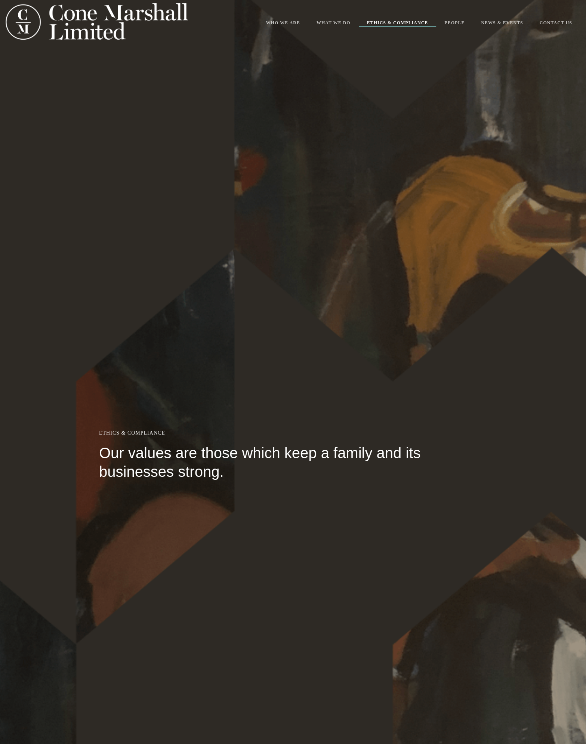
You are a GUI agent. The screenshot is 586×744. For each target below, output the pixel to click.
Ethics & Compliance (397, 22)
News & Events (502, 22)
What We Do (334, 22)
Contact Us (556, 22)
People (454, 22)
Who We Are (283, 22)
